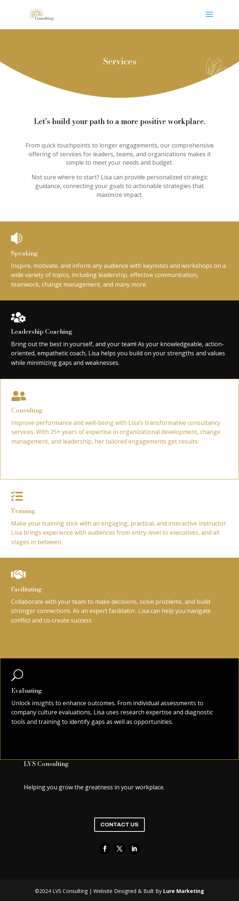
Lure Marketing (183, 890)
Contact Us (119, 824)
